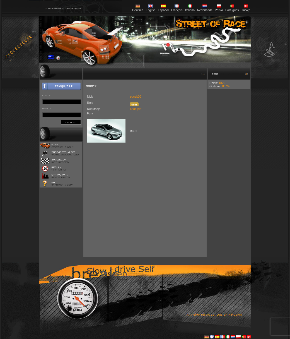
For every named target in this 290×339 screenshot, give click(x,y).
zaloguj (70, 122)
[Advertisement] (229, 173)
